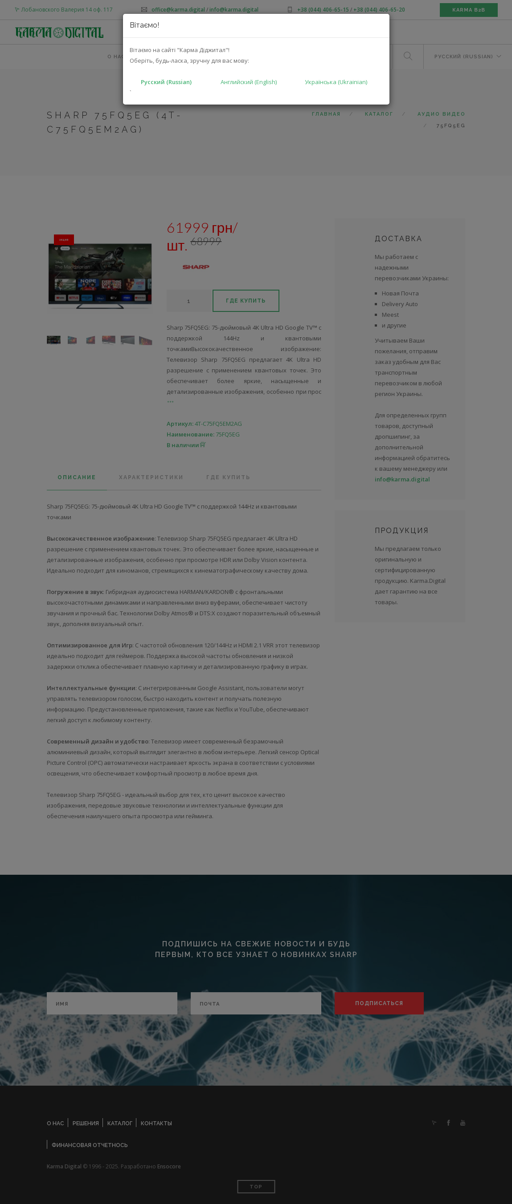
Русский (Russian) (166, 82)
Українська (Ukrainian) (336, 82)
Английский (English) (249, 82)
